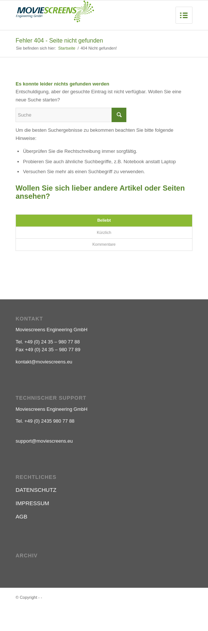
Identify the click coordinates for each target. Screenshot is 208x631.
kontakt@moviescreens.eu (44, 362)
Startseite (66, 48)
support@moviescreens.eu (44, 441)
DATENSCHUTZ (36, 490)
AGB (21, 516)
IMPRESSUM (32, 503)
